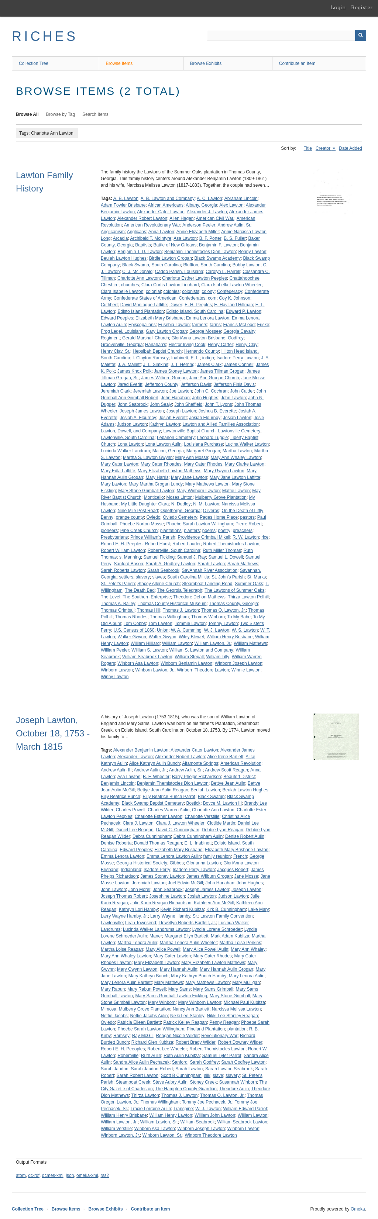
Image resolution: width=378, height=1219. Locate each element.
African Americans (165, 205)
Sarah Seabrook (163, 570)
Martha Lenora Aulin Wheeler (188, 942)
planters (192, 530)
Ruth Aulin (151, 1055)
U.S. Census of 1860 (134, 630)
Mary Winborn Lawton (198, 490)
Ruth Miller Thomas (222, 550)
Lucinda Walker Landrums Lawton (156, 929)
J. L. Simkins (155, 364)
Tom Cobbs (135, 623)
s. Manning (130, 557)
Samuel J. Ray (191, 557)
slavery (143, 577)
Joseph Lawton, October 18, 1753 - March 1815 (53, 733)
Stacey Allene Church (158, 583)
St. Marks (256, 577)
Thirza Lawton (145, 1095)
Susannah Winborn (238, 1082)
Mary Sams (179, 989)
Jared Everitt (129, 384)
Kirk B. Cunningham (226, 909)
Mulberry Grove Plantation (220, 497)
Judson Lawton (132, 424)
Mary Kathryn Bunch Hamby (198, 975)
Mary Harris (156, 477)
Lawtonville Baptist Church (189, 431)
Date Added (350, 148)
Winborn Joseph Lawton (238, 663)
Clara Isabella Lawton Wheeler (231, 284)
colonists (190, 291)
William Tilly (217, 656)
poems (209, 530)
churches (130, 284)
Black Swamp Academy (218, 258)
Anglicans (136, 231)
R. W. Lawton (246, 537)
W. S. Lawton (245, 630)
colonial (153, 291)
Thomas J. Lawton (181, 610)
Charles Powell (130, 809)
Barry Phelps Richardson (196, 776)
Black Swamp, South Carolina (151, 264)
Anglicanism (113, 231)
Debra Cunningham (152, 836)
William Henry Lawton (170, 1115)
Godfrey (236, 338)
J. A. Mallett (129, 364)
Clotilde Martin (221, 823)
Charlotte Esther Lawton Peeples (194, 278)
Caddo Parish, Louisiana (179, 271)
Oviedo (153, 517)
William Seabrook (197, 1122)
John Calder (242, 391)
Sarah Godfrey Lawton (243, 1062)
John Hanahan (175, 397)
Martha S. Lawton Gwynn (148, 457)
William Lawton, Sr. (159, 1122)
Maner (156, 936)
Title (308, 148)
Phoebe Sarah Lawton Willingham (199, 523)
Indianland (131, 869)
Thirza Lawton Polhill (248, 597)
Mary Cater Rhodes (203, 464)
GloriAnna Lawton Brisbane (198, 338)
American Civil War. (215, 218)
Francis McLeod (239, 324)
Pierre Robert (249, 523)
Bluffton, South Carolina (206, 264)
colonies (171, 291)
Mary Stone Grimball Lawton (146, 490)
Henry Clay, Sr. (115, 351)
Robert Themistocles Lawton (231, 543)
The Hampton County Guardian (186, 1088)
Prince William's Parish (152, 537)
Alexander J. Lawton (207, 211)
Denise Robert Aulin (244, 836)
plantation (237, 1029)
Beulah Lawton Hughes (124, 258)
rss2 (104, 1175)
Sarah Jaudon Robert (152, 1068)
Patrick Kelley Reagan (185, 1022)
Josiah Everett (173, 417)
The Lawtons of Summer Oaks (234, 590)
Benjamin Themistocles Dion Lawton (200, 251)
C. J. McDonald (137, 271)
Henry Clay (246, 344)
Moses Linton (179, 497)
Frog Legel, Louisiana (122, 331)
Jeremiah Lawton (149, 391)
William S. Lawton (148, 650)
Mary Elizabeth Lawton (156, 962)
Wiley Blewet (191, 636)
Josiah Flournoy (204, 417)
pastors (247, 517)
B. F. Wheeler (156, 776)
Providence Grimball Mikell (204, 537)
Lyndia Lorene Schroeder (217, 929)
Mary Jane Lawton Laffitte (235, 477)
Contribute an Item (297, 63)
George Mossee (205, 331)
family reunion (217, 856)
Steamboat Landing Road (207, 583)
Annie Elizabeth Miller (197, 231)
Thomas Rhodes (131, 616)
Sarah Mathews (242, 563)
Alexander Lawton (135, 756)
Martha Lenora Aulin (137, 942)
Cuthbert (109, 304)
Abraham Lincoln (241, 198)
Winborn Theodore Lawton (203, 670)
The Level (110, 597)
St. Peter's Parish (118, 583)
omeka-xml (87, 1175)
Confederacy (229, 291)
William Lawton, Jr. (212, 643)
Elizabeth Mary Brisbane (159, 318)
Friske (263, 324)
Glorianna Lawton (203, 863)
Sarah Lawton (211, 563)
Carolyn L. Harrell (223, 271)
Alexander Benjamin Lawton (140, 750)
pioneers (109, 530)
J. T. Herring (182, 364)
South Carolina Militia (188, 577)
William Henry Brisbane (230, 636)
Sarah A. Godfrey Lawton (170, 563)
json (70, 1175)
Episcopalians (142, 324)
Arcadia (120, 238)
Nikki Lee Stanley (187, 1015)
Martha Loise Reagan (122, 949)
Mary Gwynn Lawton (224, 470)
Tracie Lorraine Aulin (151, 1108)
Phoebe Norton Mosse (142, 523)
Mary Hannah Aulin (178, 969)
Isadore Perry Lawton (238, 357)
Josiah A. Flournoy (138, 417)
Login (338, 7)
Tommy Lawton (223, 623)
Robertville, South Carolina (174, 550)
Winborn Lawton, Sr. (162, 1135)
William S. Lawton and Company (201, 650)
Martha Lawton (237, 450)
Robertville (127, 1055)
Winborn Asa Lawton (137, 663)
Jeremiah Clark (116, 391)
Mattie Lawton (236, 490)
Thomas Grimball (117, 610)
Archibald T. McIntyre (150, 238)
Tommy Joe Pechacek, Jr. (207, 1102)
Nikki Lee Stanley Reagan (232, 1015)
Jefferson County (161, 384)
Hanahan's (155, 344)
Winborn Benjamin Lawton (186, 663)
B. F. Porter (210, 238)
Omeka (358, 1209)
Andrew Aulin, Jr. (150, 770)
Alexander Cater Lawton (161, 211)
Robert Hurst (157, 543)
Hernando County (201, 351)
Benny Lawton (252, 251)
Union (162, 630)
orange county (130, 517)
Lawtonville (112, 922)
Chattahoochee (244, 278)
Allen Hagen (181, 218)
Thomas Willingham (169, 616)
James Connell (238, 364)
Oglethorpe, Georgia (180, 510)
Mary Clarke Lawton (244, 464)
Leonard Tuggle (212, 437)
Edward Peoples (136, 849)
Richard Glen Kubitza (152, 1042)
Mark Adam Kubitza (230, 936)
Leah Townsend (140, 922)
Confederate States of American (145, 298)
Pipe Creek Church (139, 530)
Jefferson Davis (196, 384)
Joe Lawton (180, 391)
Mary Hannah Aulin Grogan (226, 969)
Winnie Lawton (246, 670)
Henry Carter (220, 344)
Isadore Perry (157, 869)
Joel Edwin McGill (185, 882)
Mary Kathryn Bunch (148, 975)
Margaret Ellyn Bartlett (187, 936)
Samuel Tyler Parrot (221, 1055)
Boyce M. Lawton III (222, 803)
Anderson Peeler (198, 225)
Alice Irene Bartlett (225, 756)
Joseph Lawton (181, 411)
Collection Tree (33, 63)
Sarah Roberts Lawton (123, 570)
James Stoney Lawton (175, 371)
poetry (224, 530)
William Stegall (189, 656)
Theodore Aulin (234, 1088)
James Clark (209, 364)
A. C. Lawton (209, 198)
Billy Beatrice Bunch (120, 796)
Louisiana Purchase (203, 444)
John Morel (139, 889)
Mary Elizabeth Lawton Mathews (170, 470)
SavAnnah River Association (209, 570)
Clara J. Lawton (138, 823)
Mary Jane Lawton (189, 477)
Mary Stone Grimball (230, 995)
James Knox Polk (134, 371)
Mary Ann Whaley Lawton (236, 457)
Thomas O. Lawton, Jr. (223, 610)
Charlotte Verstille (202, 816)
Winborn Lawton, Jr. (154, 670)
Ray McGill (143, 1035)
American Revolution (240, 763)
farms (215, 324)
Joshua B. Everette (217, 411)
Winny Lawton (114, 676)
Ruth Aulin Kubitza (182, 1055)
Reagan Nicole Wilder (177, 1035)
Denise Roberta (116, 843)
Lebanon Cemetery (176, 437)
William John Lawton (215, 1115)
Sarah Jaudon (114, 1068)
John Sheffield (188, 404)
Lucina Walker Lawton (247, 444)
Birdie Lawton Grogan (170, 258)
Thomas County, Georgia (233, 603)
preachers (242, 530)
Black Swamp (211, 796)
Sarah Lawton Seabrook (229, 1068)
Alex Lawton (231, 205)
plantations (171, 530)
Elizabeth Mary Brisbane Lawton (236, 849)
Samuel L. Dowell (225, 557)
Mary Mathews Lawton (207, 484)
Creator (323, 148)
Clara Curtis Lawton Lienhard (170, 284)
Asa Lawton (185, 238)
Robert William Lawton (123, 550)
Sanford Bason (128, 563)
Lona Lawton (130, 444)
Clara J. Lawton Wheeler (180, 823)
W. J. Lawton (216, 630)
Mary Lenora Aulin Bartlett (126, 982)
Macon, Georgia (168, 450)
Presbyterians (114, 537)
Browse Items (119, 63)
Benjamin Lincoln (117, 783)
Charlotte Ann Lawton (138, 278)
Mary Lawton (113, 484)
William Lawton (177, 643)
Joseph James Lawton (142, 411)
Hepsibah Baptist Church (157, 351)
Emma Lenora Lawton (207, 318)
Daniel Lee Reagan (135, 829)
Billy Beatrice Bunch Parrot (168, 796)
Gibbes (177, 863)
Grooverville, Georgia (121, 344)
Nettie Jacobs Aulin (149, 1015)
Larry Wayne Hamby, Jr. (124, 916)
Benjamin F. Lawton (218, 245)
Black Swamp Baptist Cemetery (153, 803)
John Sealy (161, 404)
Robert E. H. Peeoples (123, 1048)
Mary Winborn (162, 1002)
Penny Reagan (223, 1022)
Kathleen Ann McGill (214, 902)
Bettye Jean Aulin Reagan (162, 789)
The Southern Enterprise (147, 597)
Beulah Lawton (205, 789)
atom (21, 1175)
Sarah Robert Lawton (137, 1075)
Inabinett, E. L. (185, 357)
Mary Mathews (168, 982)
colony (208, 291)
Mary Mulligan (246, 982)
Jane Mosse (246, 876)
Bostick (193, 803)
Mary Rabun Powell (146, 989)
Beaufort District (239, 776)
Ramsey (121, 1035)
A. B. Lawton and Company (168, 198)
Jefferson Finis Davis (234, 384)
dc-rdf (33, 1175)
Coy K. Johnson (234, 298)
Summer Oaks (249, 583)
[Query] (286, 35)
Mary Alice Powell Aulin (205, 949)
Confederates (192, 298)
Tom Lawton (160, 623)
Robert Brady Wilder (196, 1042)
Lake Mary (258, 909)
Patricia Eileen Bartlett (139, 1022)
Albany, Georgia (201, 205)
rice (264, 537)
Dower (175, 304)
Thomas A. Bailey (118, 603)
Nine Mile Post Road (137, 510)
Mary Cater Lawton (119, 464)
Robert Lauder (186, 543)
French (240, 856)
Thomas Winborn (208, 616)
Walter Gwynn (162, 636)
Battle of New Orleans (175, 245)
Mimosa (108, 1009)
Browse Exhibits (205, 63)
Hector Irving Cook (187, 344)
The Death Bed (140, 590)
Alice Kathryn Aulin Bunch (154, 763)
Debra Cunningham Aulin (198, 836)
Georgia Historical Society (141, 863)
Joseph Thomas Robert (124, 896)
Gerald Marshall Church (145, 338)
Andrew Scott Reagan (226, 770)
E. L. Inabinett (198, 843)
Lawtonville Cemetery (239, 431)
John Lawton (233, 397)
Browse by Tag (60, 114)
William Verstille (116, 1128)
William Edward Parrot (245, 1108)
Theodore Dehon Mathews (199, 597)
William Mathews (250, 643)
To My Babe (239, 616)
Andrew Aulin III (116, 770)
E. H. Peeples (198, 304)
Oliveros (211, 510)
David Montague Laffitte (143, 304)
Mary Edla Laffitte (118, 470)
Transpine (183, 1108)
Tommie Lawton (190, 623)
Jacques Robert (232, 869)
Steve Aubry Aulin (170, 1082)
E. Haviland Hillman (233, 304)
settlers (126, 577)
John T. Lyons (218, 404)
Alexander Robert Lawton (142, 218)
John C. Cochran (211, 391)
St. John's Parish (228, 577)
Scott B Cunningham (181, 1075)
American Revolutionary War (152, 225)
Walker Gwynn (131, 636)
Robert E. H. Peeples (121, 543)
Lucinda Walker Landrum (125, 450)
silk (207, 1075)
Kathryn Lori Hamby (138, 909)
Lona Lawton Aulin (163, 444)
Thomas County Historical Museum (172, 603)
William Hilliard (145, 643)
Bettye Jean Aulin (228, 783)
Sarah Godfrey (204, 1062)
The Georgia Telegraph (179, 590)
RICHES (45, 36)
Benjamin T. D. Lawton (139, 251)
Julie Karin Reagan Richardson (160, 902)
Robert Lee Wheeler (167, 1048)
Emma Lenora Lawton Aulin (174, 856)
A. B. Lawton (125, 198)
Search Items (95, 114)
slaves (158, 577)
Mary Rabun (113, 989)
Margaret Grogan (203, 450)
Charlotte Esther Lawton (158, 816)
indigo (208, 357)
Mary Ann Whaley (248, 949)
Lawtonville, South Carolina (127, 437)
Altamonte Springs (200, 763)
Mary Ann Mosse (191, 457)
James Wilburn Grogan (164, 377)
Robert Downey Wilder (240, 1042)
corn (212, 298)
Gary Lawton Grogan (166, 331)
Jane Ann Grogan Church (214, 377)
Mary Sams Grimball (213, 989)
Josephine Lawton (167, 896)
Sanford (180, 1062)
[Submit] (360, 35)
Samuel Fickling (159, 557)
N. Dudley (181, 504)
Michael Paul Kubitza (244, 1002)
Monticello (154, 497)
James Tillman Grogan (222, 371)
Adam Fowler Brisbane (123, 205)
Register (362, 7)
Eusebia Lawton (173, 324)
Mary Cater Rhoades (161, 464)
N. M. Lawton (206, 504)
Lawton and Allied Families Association (221, 424)
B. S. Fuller (234, 238)
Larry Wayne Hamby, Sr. (174, 916)
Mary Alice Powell (162, 949)
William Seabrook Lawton (147, 656)
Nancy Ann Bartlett (191, 1009)
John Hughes (205, 397)
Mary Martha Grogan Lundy (155, 484)
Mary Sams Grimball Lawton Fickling (171, 995)
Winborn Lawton (117, 670)
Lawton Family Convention (226, 916)
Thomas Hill (148, 610)
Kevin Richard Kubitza (182, 909)
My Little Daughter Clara (145, 504)
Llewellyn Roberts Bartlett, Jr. (187, 922)
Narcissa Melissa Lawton (236, 1009)
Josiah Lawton (237, 417)
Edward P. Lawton (243, 311)
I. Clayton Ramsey (151, 357)
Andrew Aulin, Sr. (234, 225)
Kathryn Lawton (164, 424)
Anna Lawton (161, 231)
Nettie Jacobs (114, 1015)
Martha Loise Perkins (240, 942)
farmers (199, 324)
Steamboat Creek (133, 1082)
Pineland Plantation (206, 1029)
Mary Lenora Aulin (247, 975)
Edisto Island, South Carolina (194, 311)
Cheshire (109, 284)
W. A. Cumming (186, 630)
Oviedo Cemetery (180, 517)
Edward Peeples (117, 318)
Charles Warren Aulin (168, 809)
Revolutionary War (219, 1035)
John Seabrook (133, 404)
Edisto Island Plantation (140, 311)
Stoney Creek (203, 1082)
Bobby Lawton (247, 264)
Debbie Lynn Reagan (222, 829)
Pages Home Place (219, 517)
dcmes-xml (52, 1175)
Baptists (143, 245)
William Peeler (115, 650)
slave (218, 1075)
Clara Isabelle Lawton (122, 291)
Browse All (27, 114)
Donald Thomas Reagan (158, 843)
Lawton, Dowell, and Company (131, 431)
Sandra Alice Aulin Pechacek (141, 1062)
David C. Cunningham (177, 829)
